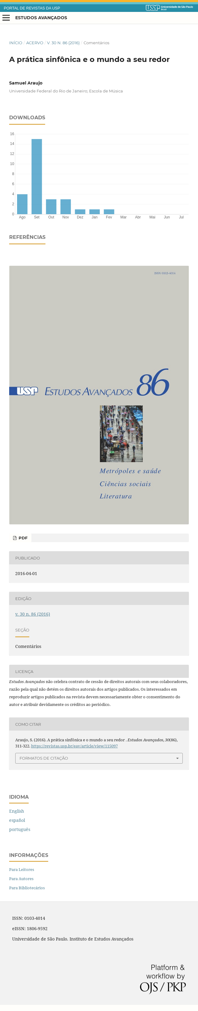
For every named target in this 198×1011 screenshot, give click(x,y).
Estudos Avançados (41, 17)
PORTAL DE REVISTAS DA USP (32, 8)
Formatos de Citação (44, 758)
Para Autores (21, 878)
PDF (22, 537)
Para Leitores (21, 869)
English (16, 811)
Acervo (34, 42)
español (17, 820)
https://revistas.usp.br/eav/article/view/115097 (74, 746)
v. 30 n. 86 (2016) (63, 42)
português (19, 829)
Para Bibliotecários (27, 887)
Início (15, 42)
